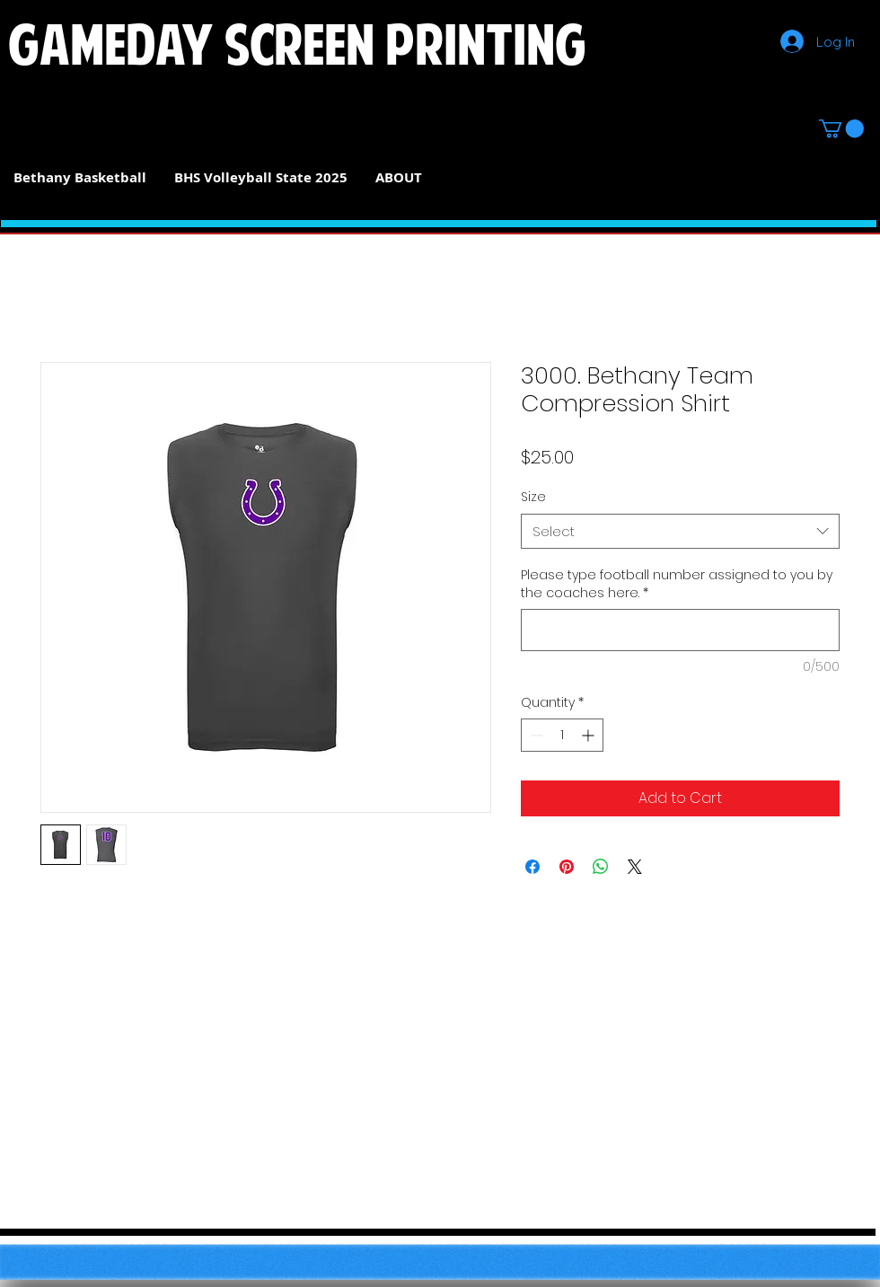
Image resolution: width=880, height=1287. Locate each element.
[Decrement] (535, 735)
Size (533, 497)
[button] (841, 128)
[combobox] (680, 531)
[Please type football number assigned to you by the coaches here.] (680, 630)
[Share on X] (635, 866)
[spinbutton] (562, 735)
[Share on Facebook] (532, 866)
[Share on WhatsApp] (601, 866)
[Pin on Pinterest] (566, 866)
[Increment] (589, 735)
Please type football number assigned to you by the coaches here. (676, 584)
